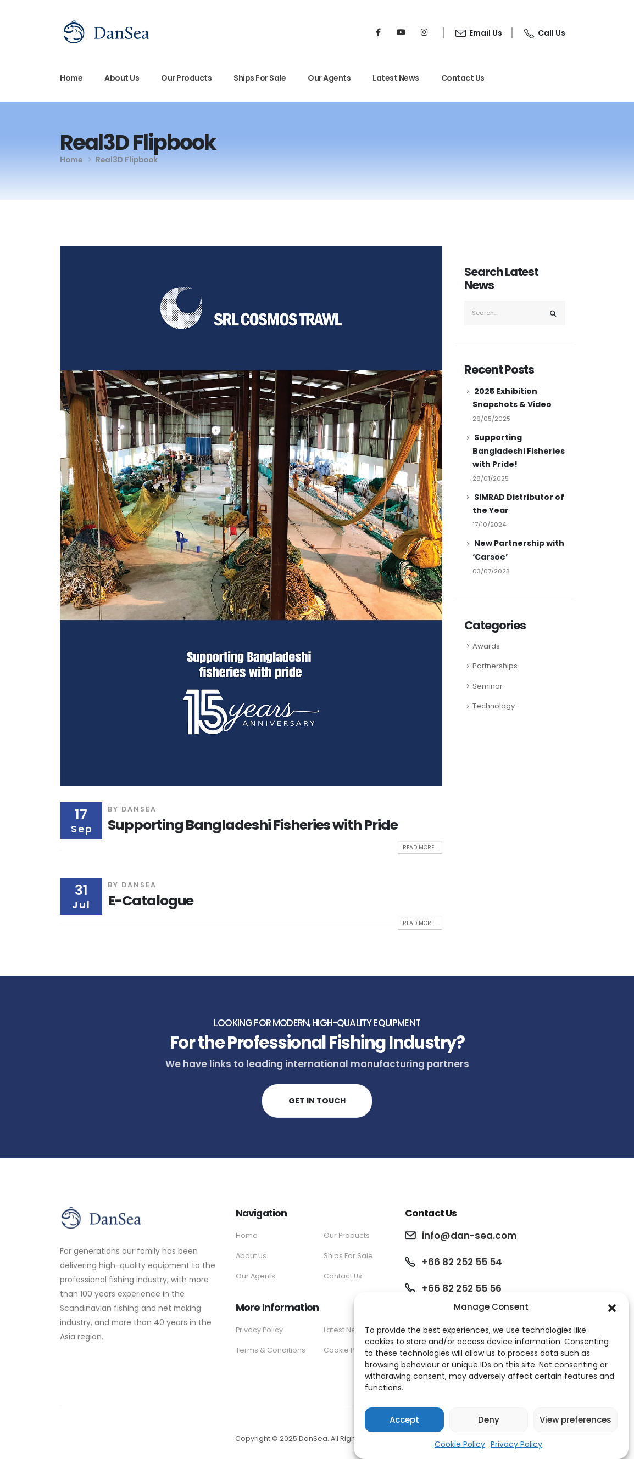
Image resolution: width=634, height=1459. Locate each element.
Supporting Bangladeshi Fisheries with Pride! (518, 450)
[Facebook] (378, 32)
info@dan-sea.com (469, 1235)
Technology (493, 706)
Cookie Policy (460, 1448)
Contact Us (463, 77)
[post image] (251, 516)
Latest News (395, 77)
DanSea (139, 809)
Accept (404, 1423)
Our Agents (329, 77)
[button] (612, 1311)
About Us (121, 77)
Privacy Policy (516, 1448)
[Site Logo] (106, 31)
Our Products (186, 77)
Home (71, 77)
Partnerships (495, 666)
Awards (486, 646)
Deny (488, 1423)
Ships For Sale (259, 77)
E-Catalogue (150, 900)
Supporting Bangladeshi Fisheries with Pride (253, 825)
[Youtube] (401, 32)
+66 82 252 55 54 (462, 1262)
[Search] (553, 313)
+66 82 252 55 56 (462, 1288)
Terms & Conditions (270, 1350)
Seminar (487, 686)
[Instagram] (424, 32)
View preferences (575, 1423)
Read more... (420, 847)
